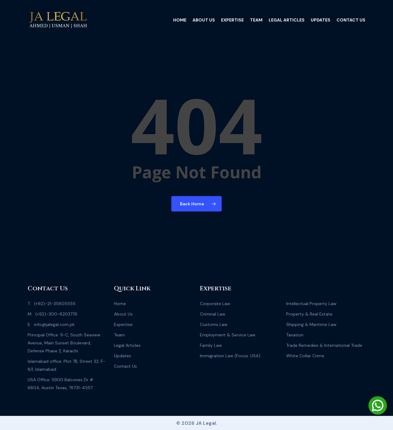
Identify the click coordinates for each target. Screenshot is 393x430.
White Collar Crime (305, 355)
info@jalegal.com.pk (54, 324)
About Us (123, 314)
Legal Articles (127, 345)
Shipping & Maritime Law (311, 324)
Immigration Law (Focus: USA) (230, 355)
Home (120, 303)
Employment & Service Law (227, 335)
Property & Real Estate (309, 314)
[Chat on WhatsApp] (377, 405)
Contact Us (125, 366)
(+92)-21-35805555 (55, 303)
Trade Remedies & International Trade (324, 345)
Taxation (294, 335)
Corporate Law (215, 303)
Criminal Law (212, 314)
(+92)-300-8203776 (56, 314)
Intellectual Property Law (311, 303)
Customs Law (214, 324)
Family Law (211, 345)
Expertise (123, 324)
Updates (122, 355)
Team (119, 335)
